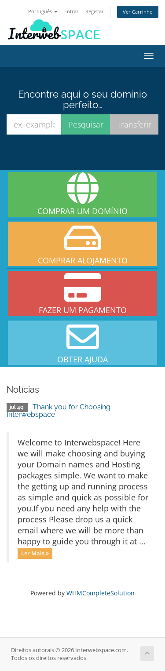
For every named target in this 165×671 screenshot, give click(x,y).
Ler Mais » (35, 553)
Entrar (71, 11)
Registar (94, 11)
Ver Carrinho (138, 11)
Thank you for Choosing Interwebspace (58, 411)
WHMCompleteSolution (100, 593)
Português (43, 11)
